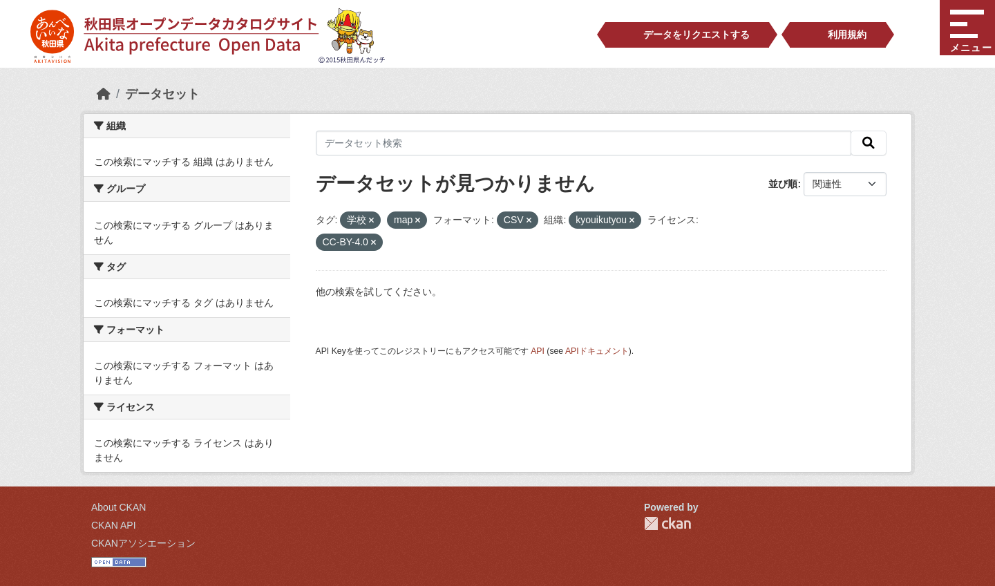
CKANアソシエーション (143, 543)
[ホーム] (104, 94)
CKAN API (113, 525)
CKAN (667, 523)
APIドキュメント (597, 351)
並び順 (782, 183)
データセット (162, 94)
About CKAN (118, 507)
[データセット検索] (584, 143)
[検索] (869, 143)
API (537, 351)
